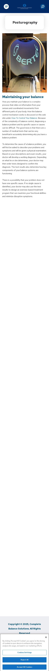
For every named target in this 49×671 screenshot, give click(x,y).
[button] (42, 6)
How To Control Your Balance (24, 118)
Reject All (24, 660)
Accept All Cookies (24, 668)
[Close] (46, 638)
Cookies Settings (24, 653)
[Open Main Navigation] (6, 6)
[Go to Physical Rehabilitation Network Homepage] (24, 6)
